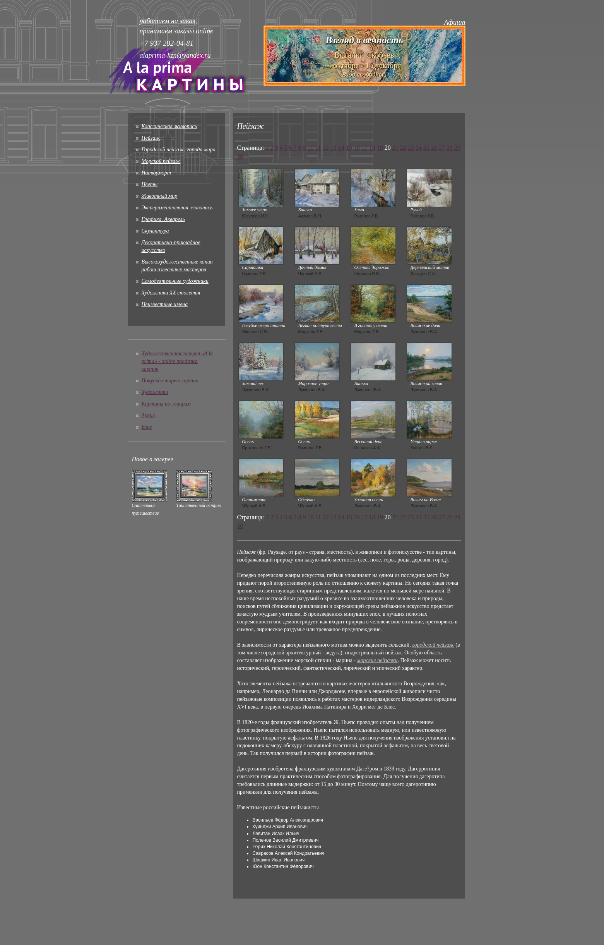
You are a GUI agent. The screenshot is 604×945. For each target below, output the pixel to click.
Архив (148, 415)
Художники (155, 392)
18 (372, 147)
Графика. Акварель (163, 219)
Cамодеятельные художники (175, 281)
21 (395, 147)
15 (349, 147)
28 (450, 147)
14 (341, 147)
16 (357, 147)
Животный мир (160, 196)
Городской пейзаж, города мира (179, 149)
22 (403, 147)
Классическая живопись (169, 126)
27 (442, 147)
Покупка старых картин (170, 380)
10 (310, 147)
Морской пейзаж (161, 161)
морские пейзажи (377, 660)
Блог (147, 427)
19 (380, 147)
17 (364, 147)
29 (457, 147)
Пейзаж (151, 138)
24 (419, 147)
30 (240, 156)
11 (318, 147)
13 (333, 147)
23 (411, 147)
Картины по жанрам (166, 404)
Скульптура (155, 231)
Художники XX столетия (171, 293)
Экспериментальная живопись (177, 208)
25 (426, 147)
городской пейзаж (433, 645)
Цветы (150, 184)
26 (434, 147)
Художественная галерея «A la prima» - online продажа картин (177, 361)
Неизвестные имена (165, 304)
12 (326, 147)
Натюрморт (156, 173)
